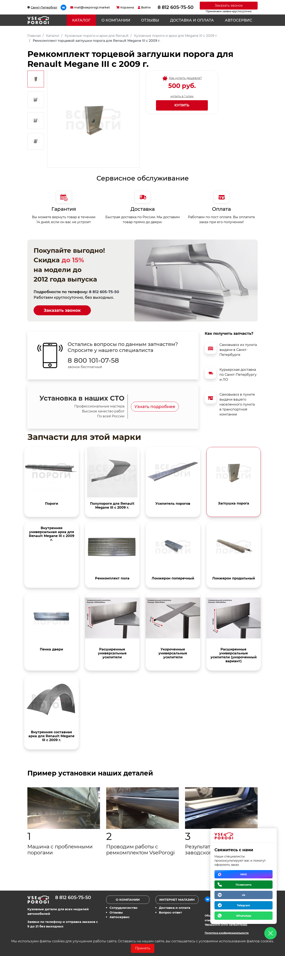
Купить (181, 105)
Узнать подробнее (154, 406)
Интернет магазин (177, 900)
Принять (142, 948)
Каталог (81, 20)
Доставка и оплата (192, 20)
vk (243, 895)
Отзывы (150, 20)
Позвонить (244, 884)
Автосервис (238, 20)
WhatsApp (243, 915)
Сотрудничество (124, 908)
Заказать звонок (229, 5)
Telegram (243, 905)
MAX (243, 874)
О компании (115, 20)
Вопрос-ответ (170, 912)
